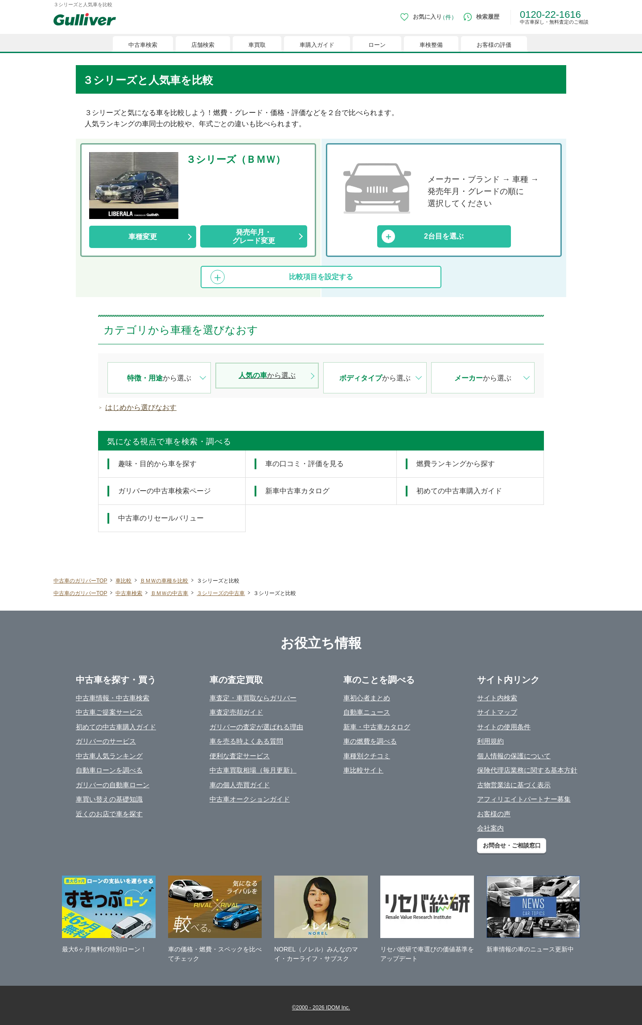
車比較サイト (363, 770)
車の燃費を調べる (370, 741)
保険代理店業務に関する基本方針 (527, 770)
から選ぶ (159, 378)
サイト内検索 (497, 698)
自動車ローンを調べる (109, 770)
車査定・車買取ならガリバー (253, 698)
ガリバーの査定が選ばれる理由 (256, 727)
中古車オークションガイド (250, 799)
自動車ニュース (366, 712)
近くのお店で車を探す (109, 814)
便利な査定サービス (240, 756)
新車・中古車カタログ (376, 727)
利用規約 (490, 741)
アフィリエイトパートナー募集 (524, 799)
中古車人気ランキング (109, 756)
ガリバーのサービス (106, 741)
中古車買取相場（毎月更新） (253, 770)
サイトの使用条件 (504, 727)
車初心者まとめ (366, 698)
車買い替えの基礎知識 (109, 799)
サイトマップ (497, 712)
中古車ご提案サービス (109, 712)
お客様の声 (493, 814)
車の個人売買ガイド (240, 785)
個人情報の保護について (514, 756)
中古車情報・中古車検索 (112, 698)
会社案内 (490, 828)
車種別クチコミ (366, 756)
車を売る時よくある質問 (246, 741)
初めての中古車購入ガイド (116, 727)
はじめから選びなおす (141, 407)
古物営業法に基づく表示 (514, 785)
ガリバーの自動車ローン (112, 785)
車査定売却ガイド (236, 712)
